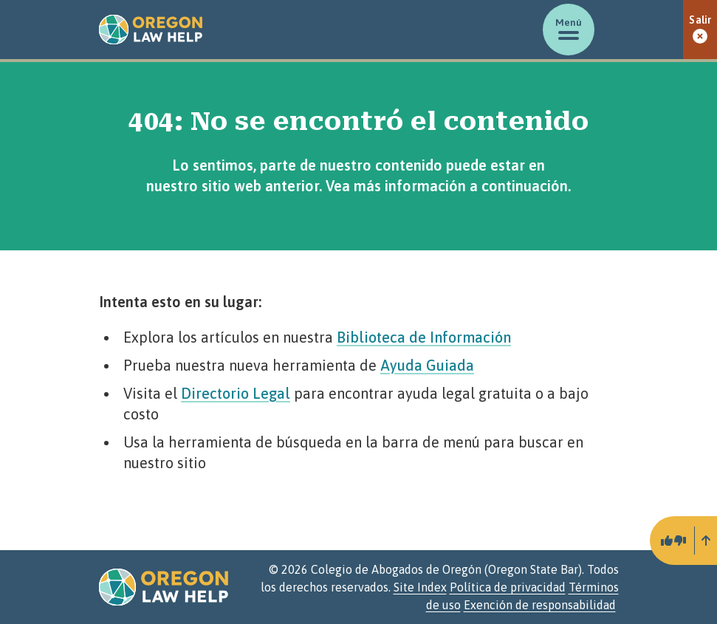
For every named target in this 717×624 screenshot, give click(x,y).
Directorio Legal (235, 393)
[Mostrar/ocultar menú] (568, 29)
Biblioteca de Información (424, 337)
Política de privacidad (508, 587)
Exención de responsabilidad (540, 604)
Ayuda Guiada (427, 365)
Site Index (420, 587)
